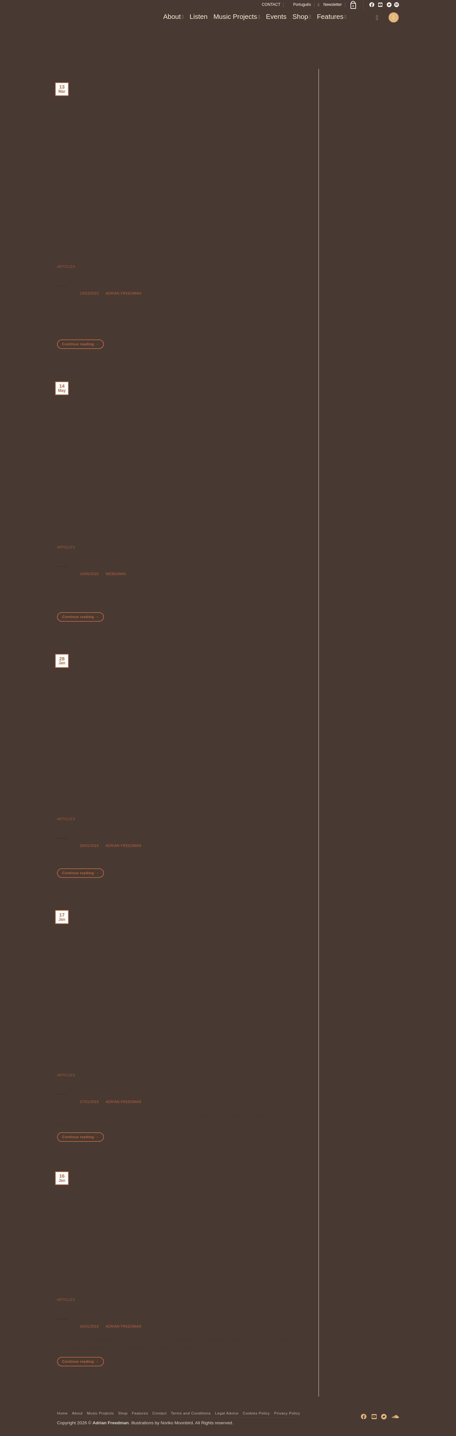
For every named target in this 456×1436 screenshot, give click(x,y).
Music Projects (236, 16)
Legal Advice (226, 1413)
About (173, 16)
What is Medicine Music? (100, 275)
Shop (301, 16)
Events (276, 16)
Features (332, 16)
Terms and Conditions (191, 1413)
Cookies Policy (256, 1413)
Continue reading (80, 344)
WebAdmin (116, 574)
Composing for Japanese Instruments (122, 1308)
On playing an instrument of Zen (112, 827)
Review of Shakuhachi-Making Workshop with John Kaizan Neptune (175, 1084)
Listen (198, 16)
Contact (159, 1413)
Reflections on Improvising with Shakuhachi (132, 555)
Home (62, 1413)
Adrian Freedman (123, 293)
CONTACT (271, 4)
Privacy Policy (287, 1413)
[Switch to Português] (299, 4)
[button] (330, 4)
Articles (66, 267)
